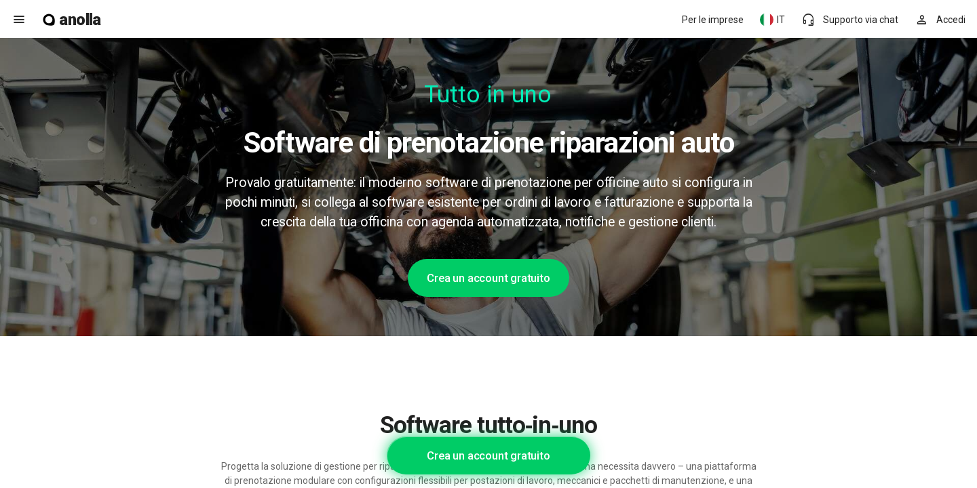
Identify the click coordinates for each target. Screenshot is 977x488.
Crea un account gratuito (488, 278)
